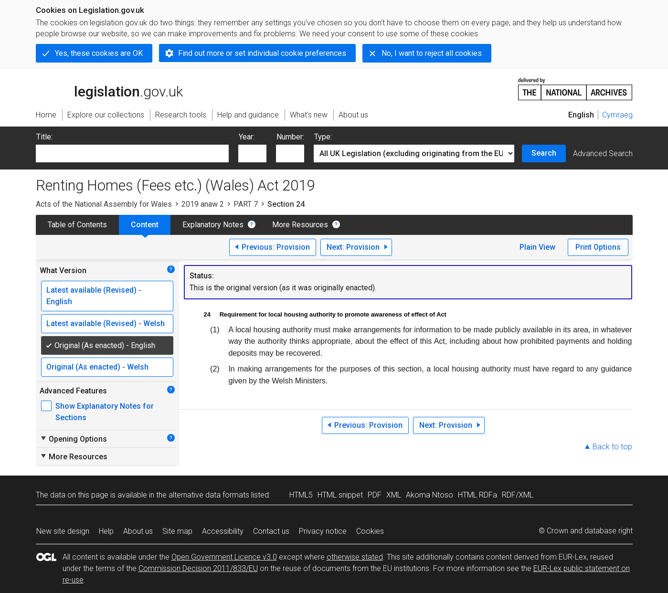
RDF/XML (517, 494)
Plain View (537, 247)
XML (393, 494)
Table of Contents (77, 224)
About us (138, 531)
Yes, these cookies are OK (99, 53)
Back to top (612, 446)
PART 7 (245, 204)
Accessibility (223, 531)
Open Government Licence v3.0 (224, 556)
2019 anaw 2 (202, 204)
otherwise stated (355, 556)
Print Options (598, 247)
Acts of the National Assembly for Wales (104, 204)
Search (543, 153)
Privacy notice (323, 531)
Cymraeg (617, 114)
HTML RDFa (477, 494)
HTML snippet (340, 494)
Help (106, 531)
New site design (62, 531)
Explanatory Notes (213, 224)
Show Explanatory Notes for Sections (104, 412)
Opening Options (73, 439)
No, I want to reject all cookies (432, 53)
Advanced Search (603, 153)
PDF (375, 494)
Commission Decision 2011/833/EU (198, 568)
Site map (177, 531)
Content (145, 224)
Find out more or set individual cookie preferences (262, 53)
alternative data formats (209, 494)
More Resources (300, 224)
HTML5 (301, 494)
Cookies (370, 531)
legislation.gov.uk (109, 88)
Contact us (271, 531)
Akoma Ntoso (429, 494)
